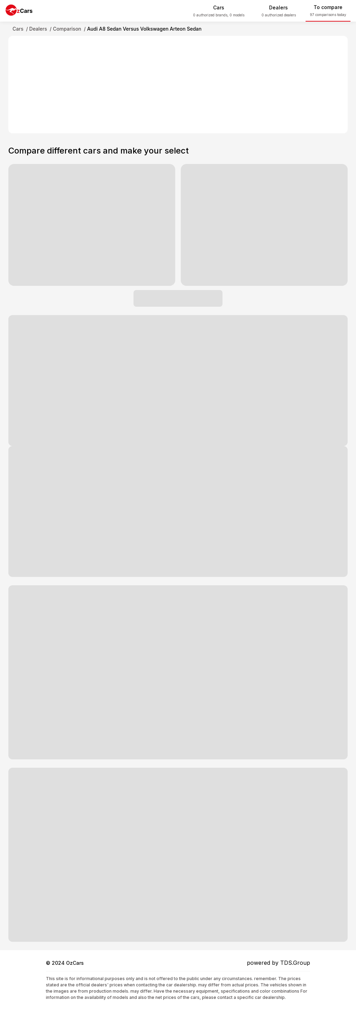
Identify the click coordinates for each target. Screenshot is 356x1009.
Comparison (67, 29)
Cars (18, 29)
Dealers (38, 29)
